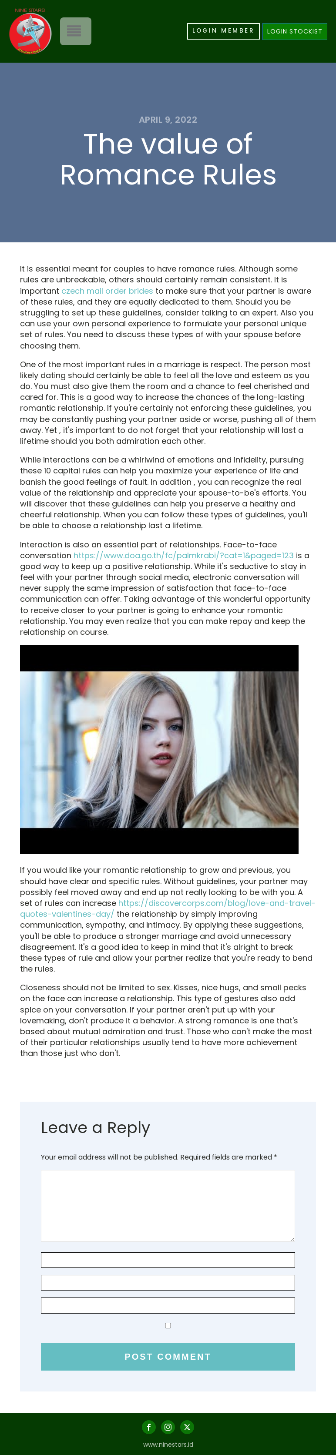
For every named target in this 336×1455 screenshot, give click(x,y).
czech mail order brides (107, 290)
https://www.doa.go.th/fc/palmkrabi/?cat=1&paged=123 (184, 555)
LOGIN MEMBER (223, 31)
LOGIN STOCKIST (295, 31)
